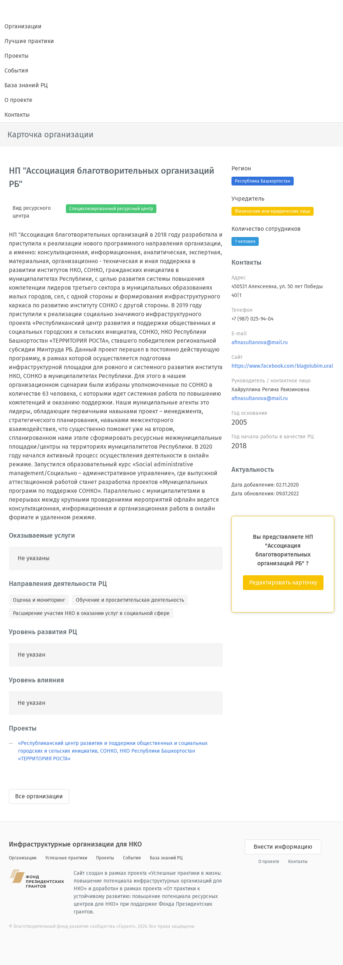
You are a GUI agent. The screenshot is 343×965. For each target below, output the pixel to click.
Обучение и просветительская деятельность (130, 600)
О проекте (18, 99)
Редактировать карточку (283, 582)
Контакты (17, 114)
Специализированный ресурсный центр (111, 208)
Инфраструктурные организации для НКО (75, 844)
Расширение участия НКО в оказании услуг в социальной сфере (91, 613)
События (16, 70)
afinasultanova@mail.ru (259, 342)
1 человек (245, 241)
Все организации (39, 796)
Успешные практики (66, 857)
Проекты (16, 55)
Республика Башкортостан (262, 181)
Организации (23, 26)
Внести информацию (283, 846)
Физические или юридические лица (272, 211)
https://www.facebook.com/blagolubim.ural (282, 366)
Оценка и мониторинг (39, 600)
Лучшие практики (29, 41)
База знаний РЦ (26, 85)
